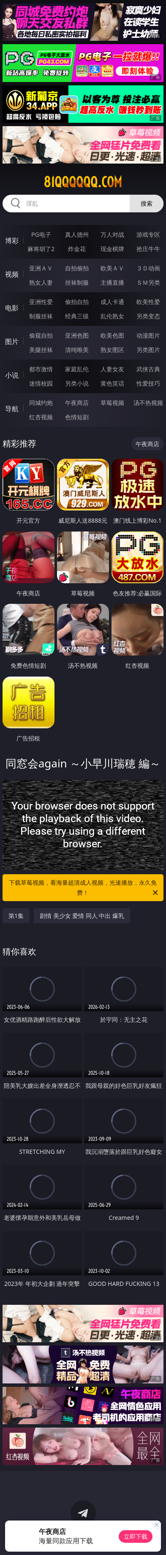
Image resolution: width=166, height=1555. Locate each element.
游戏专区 (148, 234)
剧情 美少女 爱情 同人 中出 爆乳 (82, 916)
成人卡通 (112, 302)
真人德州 (77, 234)
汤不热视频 (148, 403)
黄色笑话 (112, 383)
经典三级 (77, 316)
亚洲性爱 (41, 302)
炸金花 (77, 249)
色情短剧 (77, 417)
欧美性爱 (148, 302)
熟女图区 (112, 350)
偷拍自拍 (77, 302)
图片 (12, 341)
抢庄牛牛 (148, 249)
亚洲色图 (77, 335)
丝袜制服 (77, 282)
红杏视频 (41, 417)
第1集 (16, 916)
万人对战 (112, 234)
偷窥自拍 (41, 335)
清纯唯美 (77, 350)
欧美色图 (112, 335)
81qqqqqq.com (83, 182)
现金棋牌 (112, 249)
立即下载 (135, 1536)
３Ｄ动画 (148, 268)
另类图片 (148, 350)
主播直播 (112, 282)
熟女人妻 (41, 282)
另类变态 (148, 316)
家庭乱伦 (77, 369)
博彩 (12, 240)
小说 (12, 375)
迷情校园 (41, 383)
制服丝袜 (41, 316)
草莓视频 (112, 403)
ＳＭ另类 (148, 282)
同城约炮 (41, 403)
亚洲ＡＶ (41, 268)
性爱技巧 (148, 383)
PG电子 (41, 234)
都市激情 (41, 369)
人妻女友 (112, 369)
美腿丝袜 (41, 350)
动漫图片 (148, 335)
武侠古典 (148, 369)
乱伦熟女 (112, 316)
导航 (12, 408)
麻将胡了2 (40, 249)
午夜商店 (77, 403)
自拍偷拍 (77, 268)
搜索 (146, 203)
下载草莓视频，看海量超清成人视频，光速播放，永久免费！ (84, 888)
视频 (12, 274)
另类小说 (77, 383)
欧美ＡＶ (112, 268)
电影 (12, 307)
